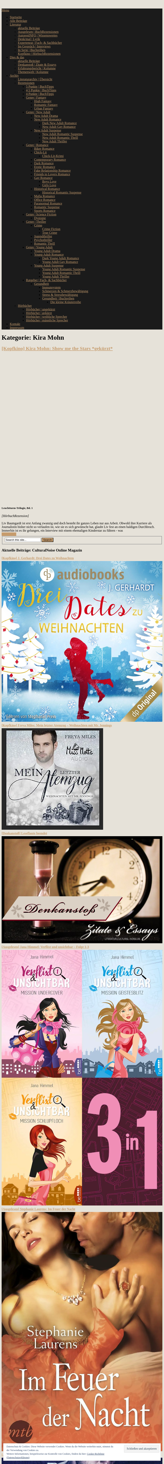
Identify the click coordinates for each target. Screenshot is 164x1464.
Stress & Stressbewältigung (60, 294)
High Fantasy (43, 101)
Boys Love (49, 181)
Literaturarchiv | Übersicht (35, 79)
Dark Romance (44, 163)
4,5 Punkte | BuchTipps (41, 90)
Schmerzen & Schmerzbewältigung (65, 291)
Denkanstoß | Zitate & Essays (37, 64)
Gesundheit (41, 283)
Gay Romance (43, 178)
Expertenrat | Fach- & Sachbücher (40, 42)
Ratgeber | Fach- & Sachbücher (46, 280)
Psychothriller (43, 240)
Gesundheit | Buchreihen (58, 298)
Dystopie (40, 218)
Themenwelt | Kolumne (33, 72)
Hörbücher (25, 305)
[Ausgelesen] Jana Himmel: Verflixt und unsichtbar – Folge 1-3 (45, 947)
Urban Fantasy (43, 108)
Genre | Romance (37, 145)
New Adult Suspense (47, 130)
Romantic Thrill (44, 243)
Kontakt (15, 324)
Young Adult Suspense (49, 265)
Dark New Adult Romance (59, 123)
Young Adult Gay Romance (60, 262)
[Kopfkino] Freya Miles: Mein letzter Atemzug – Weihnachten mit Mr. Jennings (57, 725)
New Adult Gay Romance (59, 126)
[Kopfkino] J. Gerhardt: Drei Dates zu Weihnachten (38, 558)
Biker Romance (44, 148)
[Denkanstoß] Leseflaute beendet (24, 833)
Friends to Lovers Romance (52, 174)
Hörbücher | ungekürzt (40, 309)
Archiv (14, 75)
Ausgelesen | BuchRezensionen (38, 31)
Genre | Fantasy (36, 97)
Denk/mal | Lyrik (29, 39)
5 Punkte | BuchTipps (40, 86)
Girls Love (49, 185)
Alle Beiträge (18, 21)
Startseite (16, 17)
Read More (9, 534)
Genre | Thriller (36, 221)
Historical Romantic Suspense (61, 192)
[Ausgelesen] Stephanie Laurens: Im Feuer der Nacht (38, 1209)
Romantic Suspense (47, 207)
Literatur (15, 24)
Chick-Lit (40, 152)
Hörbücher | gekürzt (39, 313)
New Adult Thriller (54, 141)
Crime (38, 225)
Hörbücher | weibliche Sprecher (46, 316)
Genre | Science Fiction (41, 214)
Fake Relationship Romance (52, 170)
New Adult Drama (46, 115)
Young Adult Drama (47, 251)
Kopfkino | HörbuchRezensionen (39, 53)
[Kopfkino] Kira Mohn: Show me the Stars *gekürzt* (57, 348)
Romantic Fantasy (46, 105)
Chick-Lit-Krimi (53, 156)
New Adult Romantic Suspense (62, 134)
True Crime (49, 232)
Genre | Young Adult (39, 247)
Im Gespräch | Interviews (34, 46)
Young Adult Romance (49, 254)
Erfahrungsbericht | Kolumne (37, 68)
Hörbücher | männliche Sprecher (47, 320)
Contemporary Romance (50, 159)
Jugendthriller (43, 236)
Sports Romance (44, 210)
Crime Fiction (51, 229)
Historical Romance (47, 189)
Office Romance (44, 199)
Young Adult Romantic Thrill (61, 273)
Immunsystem (51, 287)
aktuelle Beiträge (29, 28)
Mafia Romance (44, 196)
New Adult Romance (47, 119)
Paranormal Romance (48, 203)
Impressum (17, 327)
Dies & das (17, 57)
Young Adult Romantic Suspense (63, 269)
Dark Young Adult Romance (60, 258)
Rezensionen (26, 83)
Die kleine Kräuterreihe (65, 302)
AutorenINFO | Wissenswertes (37, 35)
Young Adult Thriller (55, 276)
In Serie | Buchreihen (31, 50)
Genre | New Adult (38, 112)
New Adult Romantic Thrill (60, 137)
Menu (5, 10)
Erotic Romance (44, 167)
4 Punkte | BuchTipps (40, 94)
